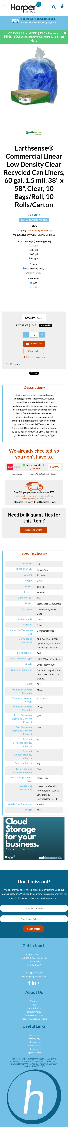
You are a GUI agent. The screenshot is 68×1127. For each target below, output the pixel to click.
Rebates (34, 1049)
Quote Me (33, 350)
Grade (33, 264)
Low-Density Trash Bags (39, 230)
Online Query (34, 1038)
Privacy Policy (34, 1045)
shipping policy (29, 498)
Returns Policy (34, 1008)
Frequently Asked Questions (34, 1019)
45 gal (34, 254)
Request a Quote (33, 529)
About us (34, 1001)
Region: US (32, 1052)
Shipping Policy (34, 1012)
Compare (12, 364)
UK (39, 1052)
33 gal (34, 249)
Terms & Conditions (34, 1015)
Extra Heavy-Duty (34, 268)
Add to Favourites (34, 356)
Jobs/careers (34, 1042)
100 (34, 282)
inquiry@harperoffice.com (34, 976)
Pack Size (33, 278)
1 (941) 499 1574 (34, 973)
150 (34, 286)
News (34, 1005)
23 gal (34, 245)
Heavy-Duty (34, 272)
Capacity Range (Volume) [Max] (33, 241)
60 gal (34, 258)
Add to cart (34, 344)
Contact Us (34, 1035)
